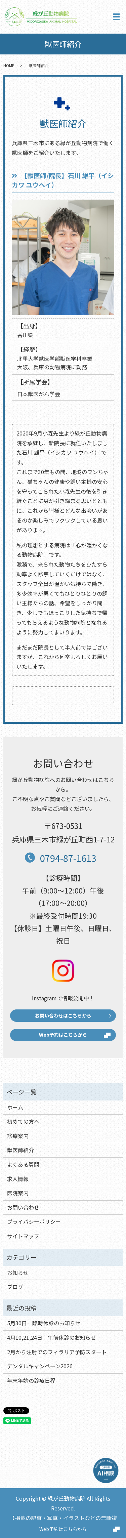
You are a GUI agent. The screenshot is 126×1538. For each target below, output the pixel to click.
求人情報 (18, 1179)
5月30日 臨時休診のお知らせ (44, 1323)
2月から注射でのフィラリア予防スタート (57, 1352)
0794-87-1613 (68, 858)
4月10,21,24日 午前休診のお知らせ (51, 1337)
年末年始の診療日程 (31, 1380)
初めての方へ (23, 1121)
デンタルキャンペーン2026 (40, 1366)
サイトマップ (23, 1236)
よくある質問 (23, 1164)
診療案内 (18, 1136)
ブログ (15, 1287)
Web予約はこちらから (63, 1529)
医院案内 (18, 1193)
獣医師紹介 (20, 1150)
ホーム (15, 1107)
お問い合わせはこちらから (63, 1015)
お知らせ (18, 1273)
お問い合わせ (23, 1207)
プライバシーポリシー (34, 1221)
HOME (8, 65)
